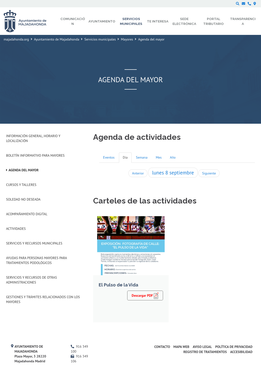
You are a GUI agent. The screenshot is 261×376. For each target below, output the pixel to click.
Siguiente (209, 173)
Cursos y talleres (21, 185)
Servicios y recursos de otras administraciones (31, 280)
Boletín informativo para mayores (35, 155)
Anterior (138, 173)
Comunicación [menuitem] (72, 21)
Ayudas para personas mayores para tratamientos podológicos (36, 260)
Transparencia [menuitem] (243, 21)
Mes (159, 157)
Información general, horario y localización (33, 138)
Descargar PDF (145, 295)
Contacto (162, 347)
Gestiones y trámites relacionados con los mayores (43, 299)
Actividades (16, 228)
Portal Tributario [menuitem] (213, 21)
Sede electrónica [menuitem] (184, 21)
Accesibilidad (241, 352)
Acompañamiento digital (26, 214)
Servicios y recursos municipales (34, 243)
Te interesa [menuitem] (157, 21)
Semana (141, 157)
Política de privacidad (233, 347)
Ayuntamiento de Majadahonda (56, 39)
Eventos (109, 157)
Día (125, 157)
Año (172, 157)
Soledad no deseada (23, 199)
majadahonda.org (16, 39)
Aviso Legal (202, 347)
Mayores (127, 39)
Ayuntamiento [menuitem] (101, 21)
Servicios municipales (100, 39)
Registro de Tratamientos (205, 352)
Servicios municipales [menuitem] (131, 21)
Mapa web (181, 347)
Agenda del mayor (24, 170)
